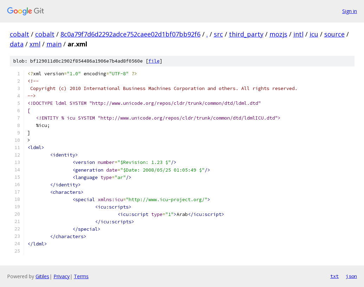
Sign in (349, 11)
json (351, 276)
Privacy (61, 276)
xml (35, 44)
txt (334, 276)
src (218, 34)
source (334, 34)
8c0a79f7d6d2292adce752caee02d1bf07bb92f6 (130, 34)
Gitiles (42, 276)
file (154, 61)
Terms (81, 276)
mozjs (278, 34)
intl (298, 34)
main (54, 44)
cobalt (19, 34)
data (17, 44)
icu (313, 34)
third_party (246, 34)
